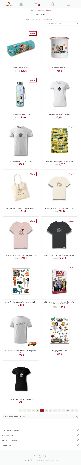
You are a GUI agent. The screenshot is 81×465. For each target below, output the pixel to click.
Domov (32, 11)
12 (72, 410)
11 (68, 410)
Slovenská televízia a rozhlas (47, 460)
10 (63, 410)
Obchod (40, 11)
